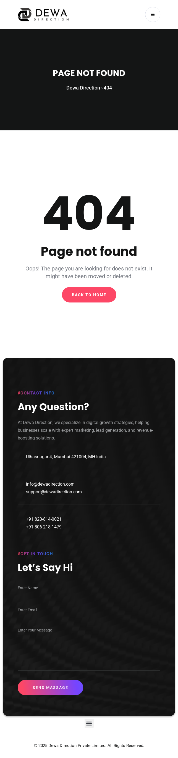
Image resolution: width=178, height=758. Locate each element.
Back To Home (89, 295)
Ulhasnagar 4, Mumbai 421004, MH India (66, 457)
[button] (89, 723)
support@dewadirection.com (54, 492)
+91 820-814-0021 (44, 519)
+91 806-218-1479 (44, 527)
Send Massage (50, 688)
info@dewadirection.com (50, 484)
